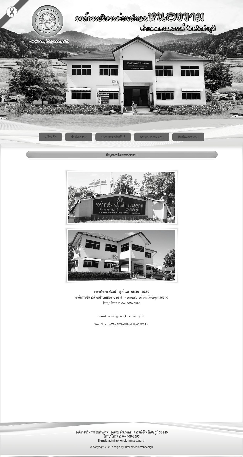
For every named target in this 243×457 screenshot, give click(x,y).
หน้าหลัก (50, 137)
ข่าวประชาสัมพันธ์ (113, 137)
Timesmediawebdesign (139, 447)
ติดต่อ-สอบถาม (188, 137)
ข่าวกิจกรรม (79, 137)
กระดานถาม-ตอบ (151, 137)
